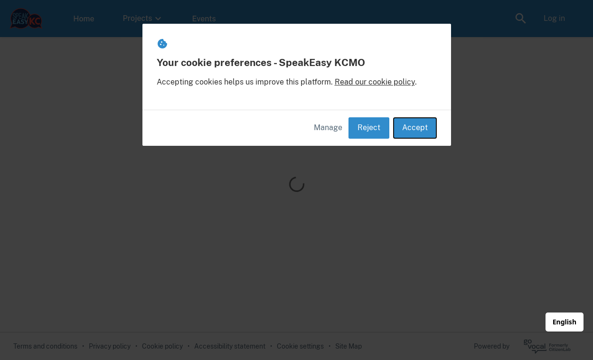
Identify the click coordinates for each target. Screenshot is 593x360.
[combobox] (565, 322)
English (564, 321)
